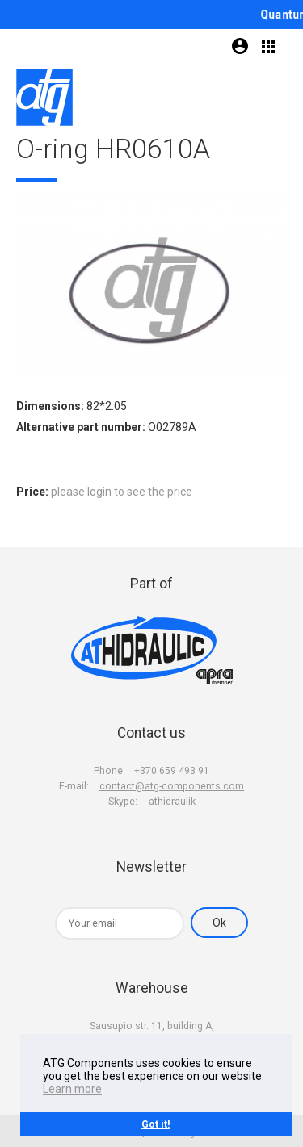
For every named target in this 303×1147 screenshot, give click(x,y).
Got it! (155, 1124)
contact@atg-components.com (171, 786)
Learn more (72, 1088)
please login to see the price (121, 491)
